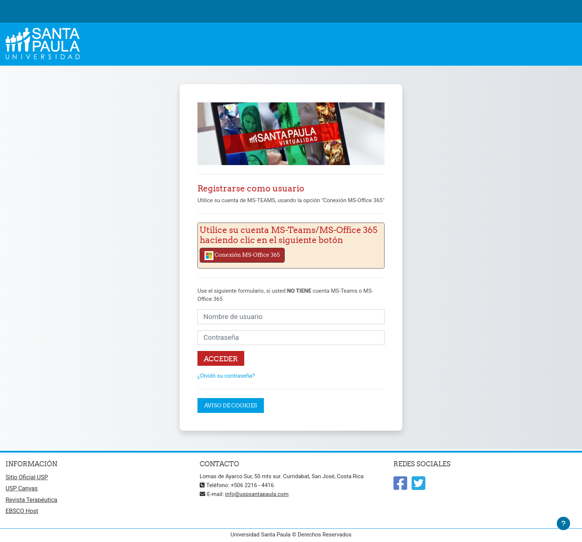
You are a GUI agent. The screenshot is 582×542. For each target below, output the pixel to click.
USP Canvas (21, 488)
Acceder (221, 358)
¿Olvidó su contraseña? (226, 375)
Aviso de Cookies (230, 405)
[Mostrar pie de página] (563, 523)
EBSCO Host (22, 511)
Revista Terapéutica (31, 499)
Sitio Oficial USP (27, 477)
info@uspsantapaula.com (256, 494)
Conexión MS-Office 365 (242, 255)
